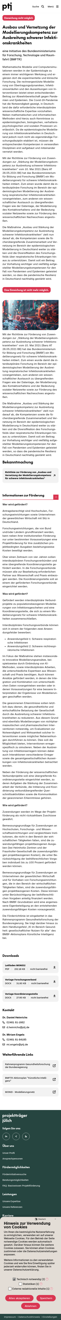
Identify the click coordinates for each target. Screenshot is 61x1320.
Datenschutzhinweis (29, 1317)
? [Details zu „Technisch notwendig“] (47, 1279)
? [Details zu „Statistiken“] (41, 1284)
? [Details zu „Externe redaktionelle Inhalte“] (51, 1288)
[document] (30, 1248)
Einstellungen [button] (49, 1317)
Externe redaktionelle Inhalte (29, 1288)
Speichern (46, 1298)
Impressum (10, 1317)
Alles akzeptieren (19, 1298)
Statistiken (29, 1284)
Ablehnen (30, 1306)
